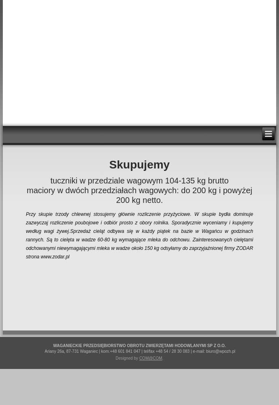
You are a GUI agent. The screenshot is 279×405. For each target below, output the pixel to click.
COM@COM (150, 358)
